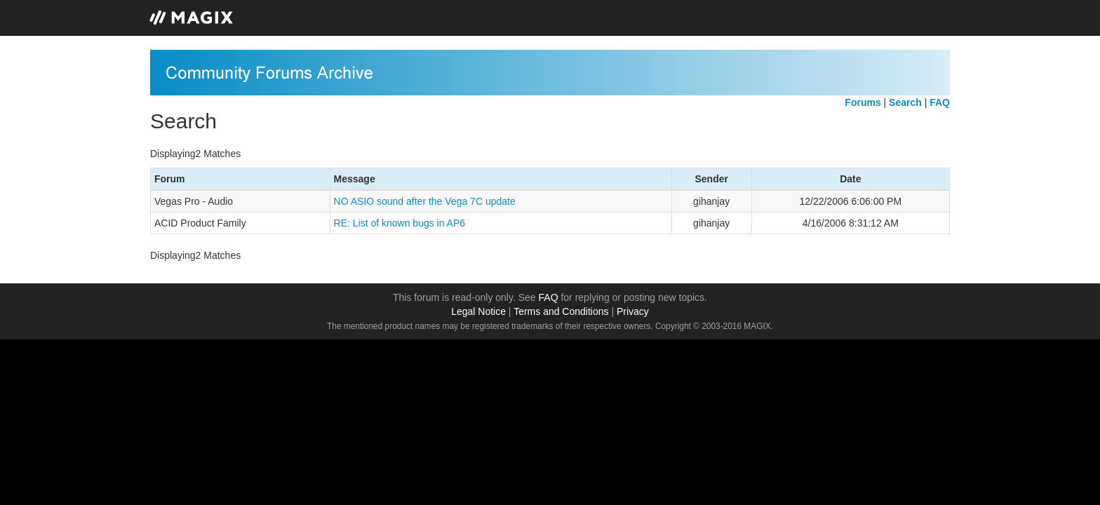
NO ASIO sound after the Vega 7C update (425, 201)
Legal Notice (478, 311)
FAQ (548, 297)
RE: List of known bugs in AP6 (400, 223)
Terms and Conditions (561, 311)
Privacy (633, 311)
